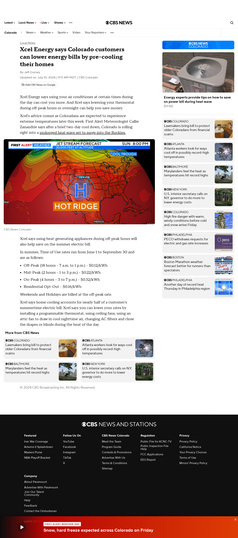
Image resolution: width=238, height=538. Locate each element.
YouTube (68, 441)
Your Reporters (95, 32)
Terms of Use (187, 457)
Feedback (30, 505)
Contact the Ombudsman (40, 511)
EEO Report (148, 459)
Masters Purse (33, 452)
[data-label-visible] (234, 519)
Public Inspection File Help (154, 447)
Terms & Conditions (114, 463)
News (31, 32)
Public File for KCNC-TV (156, 441)
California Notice (190, 446)
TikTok (67, 457)
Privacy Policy (188, 441)
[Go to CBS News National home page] (119, 23)
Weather (46, 32)
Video (76, 32)
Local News (27, 22)
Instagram (69, 452)
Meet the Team (111, 441)
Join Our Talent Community (34, 493)
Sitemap (107, 468)
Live (45, 23)
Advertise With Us (113, 457)
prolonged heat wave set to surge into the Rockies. (83, 132)
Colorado (10, 33)
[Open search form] (232, 22)
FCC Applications (152, 454)
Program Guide (111, 446)
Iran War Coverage (36, 441)
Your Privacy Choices (193, 452)
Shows (59, 22)
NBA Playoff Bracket (37, 457)
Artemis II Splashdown (38, 446)
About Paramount (35, 481)
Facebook (69, 446)
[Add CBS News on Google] (38, 85)
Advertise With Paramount (41, 487)
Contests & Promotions (116, 452)
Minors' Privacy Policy (193, 463)
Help (27, 500)
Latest (9, 22)
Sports (63, 32)
